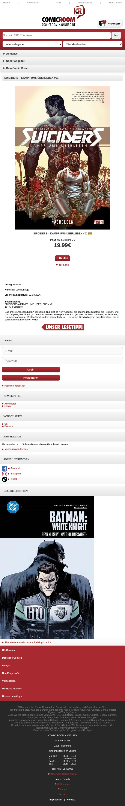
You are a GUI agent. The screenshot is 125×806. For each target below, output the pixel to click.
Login (31, 369)
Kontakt (71, 799)
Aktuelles (12, 53)
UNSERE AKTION (12, 688)
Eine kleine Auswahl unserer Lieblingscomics (26, 642)
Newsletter (33, 2)
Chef (62, 794)
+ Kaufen (62, 258)
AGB (58, 2)
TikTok (9, 479)
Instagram (11, 474)
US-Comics (8, 650)
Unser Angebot (15, 60)
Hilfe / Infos (115, 2)
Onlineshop (62, 784)
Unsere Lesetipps (12, 696)
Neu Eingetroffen (11, 673)
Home (6, 2)
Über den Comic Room (62, 774)
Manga (6, 665)
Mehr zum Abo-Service (15, 449)
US (6, 424)
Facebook (11, 468)
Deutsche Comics (12, 657)
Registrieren (30, 377)
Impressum (56, 799)
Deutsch (9, 426)
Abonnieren (11, 404)
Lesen (8, 406)
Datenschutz (85, 2)
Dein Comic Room (17, 68)
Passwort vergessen (15, 386)
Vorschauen (8, 681)
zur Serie (62, 265)
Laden (62, 789)
